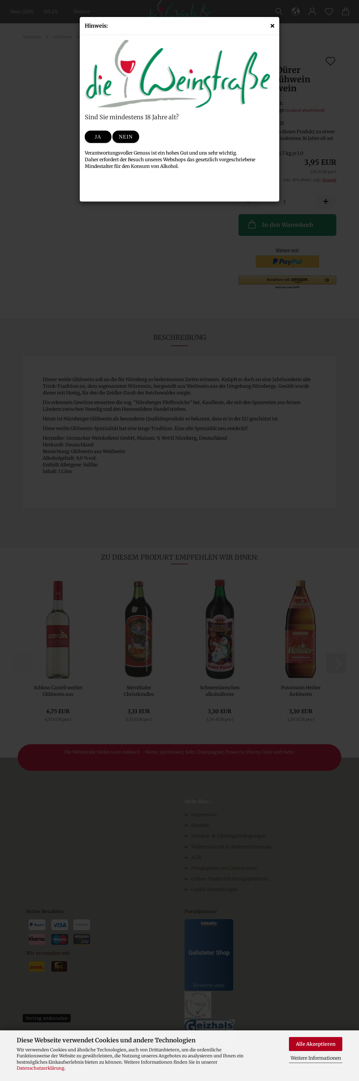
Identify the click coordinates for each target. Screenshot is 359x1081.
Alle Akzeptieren (316, 1044)
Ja (98, 137)
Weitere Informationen (316, 1058)
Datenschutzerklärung (40, 1068)
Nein (126, 137)
